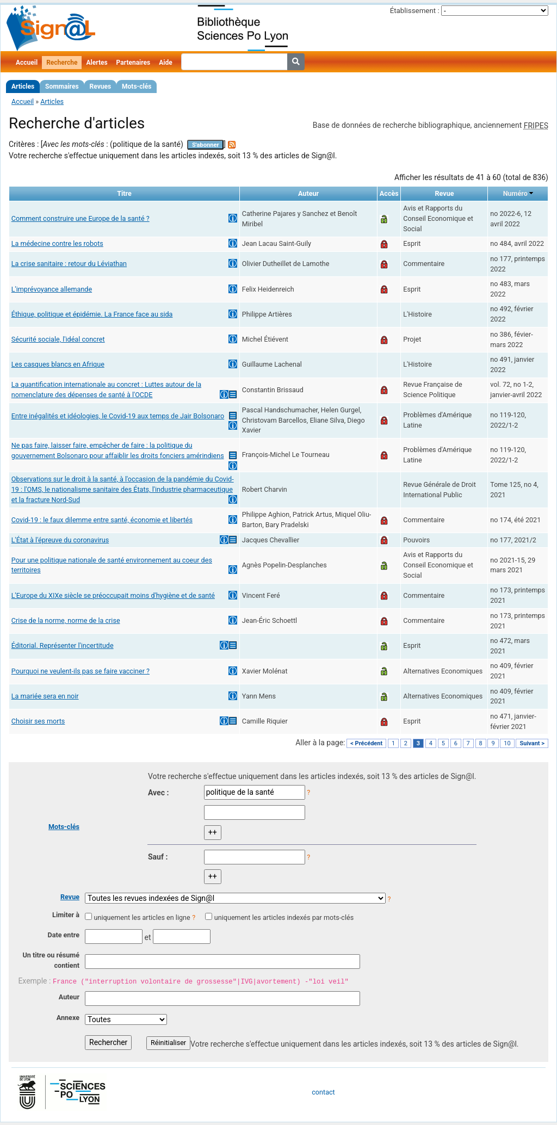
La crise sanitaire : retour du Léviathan (69, 263)
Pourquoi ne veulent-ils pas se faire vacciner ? (80, 671)
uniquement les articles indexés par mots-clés (284, 917)
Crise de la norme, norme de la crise (65, 620)
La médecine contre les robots (57, 243)
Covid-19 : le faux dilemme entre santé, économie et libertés (102, 520)
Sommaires (61, 86)
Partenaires (133, 62)
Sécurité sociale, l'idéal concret (58, 339)
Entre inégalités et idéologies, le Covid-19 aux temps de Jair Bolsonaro (117, 416)
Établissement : (415, 11)
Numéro (515, 193)
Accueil (27, 62)
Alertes (96, 62)
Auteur (69, 997)
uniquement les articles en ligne (142, 917)
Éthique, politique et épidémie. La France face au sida (92, 314)
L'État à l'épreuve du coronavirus (60, 540)
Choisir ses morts (38, 721)
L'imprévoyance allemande (51, 289)
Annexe (68, 1017)
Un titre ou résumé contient (50, 960)
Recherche (61, 62)
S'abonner (205, 145)
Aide (165, 62)
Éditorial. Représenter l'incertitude (62, 645)
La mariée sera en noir (45, 696)
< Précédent (366, 743)
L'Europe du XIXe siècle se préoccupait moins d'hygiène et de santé (113, 595)
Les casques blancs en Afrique (57, 364)
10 (507, 743)
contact (323, 1092)
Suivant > (531, 743)
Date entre (63, 935)
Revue (69, 897)
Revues (101, 86)
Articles (22, 86)
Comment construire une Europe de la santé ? (80, 218)
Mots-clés (136, 86)
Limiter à (65, 915)
